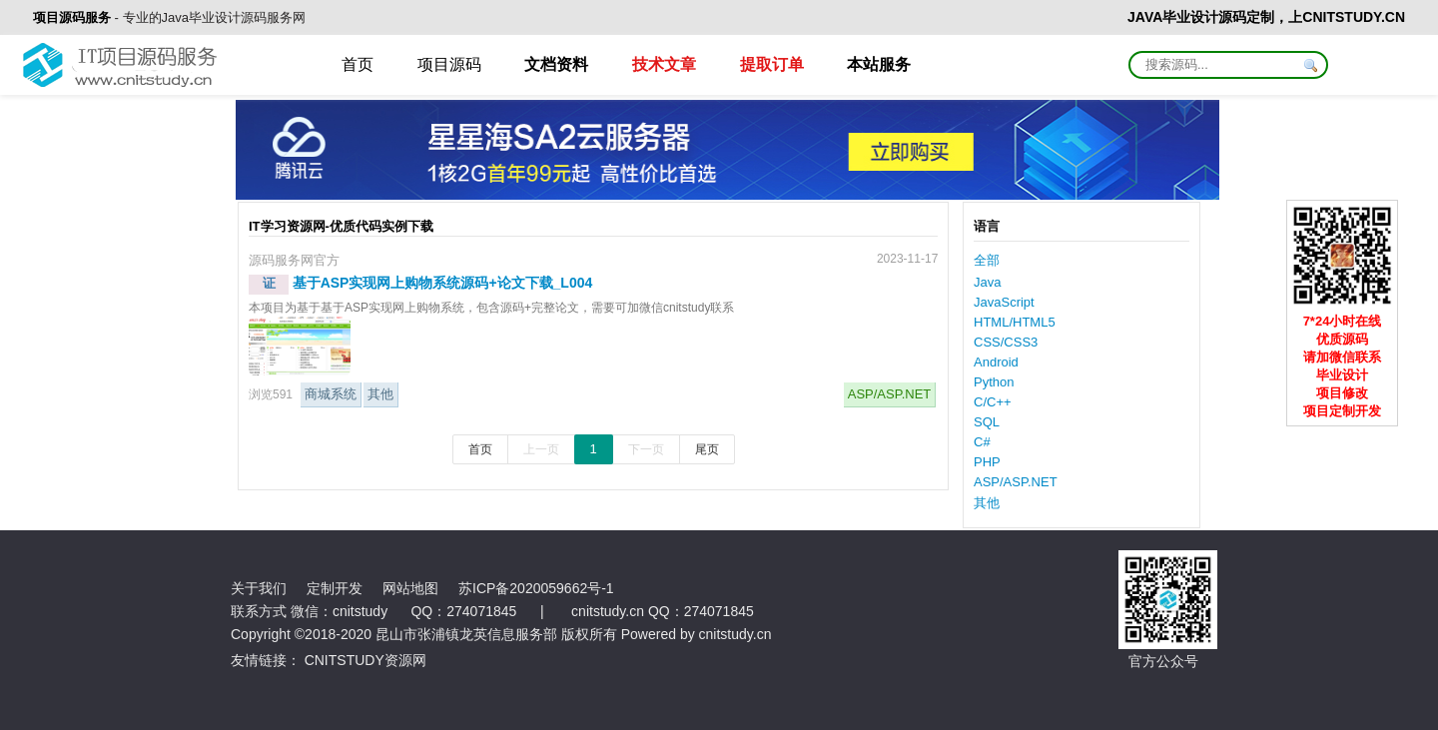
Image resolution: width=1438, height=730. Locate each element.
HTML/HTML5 (1015, 322)
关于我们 (259, 588)
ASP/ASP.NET (890, 393)
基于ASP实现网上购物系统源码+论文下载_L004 (443, 283)
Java (987, 282)
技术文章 (664, 64)
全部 (987, 260)
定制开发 (334, 588)
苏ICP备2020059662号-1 (536, 588)
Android (996, 362)
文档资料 (556, 64)
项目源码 (449, 64)
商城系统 (331, 393)
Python (994, 381)
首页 (357, 64)
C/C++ (993, 401)
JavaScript (1004, 302)
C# (982, 441)
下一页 (646, 449)
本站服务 (879, 64)
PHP (987, 461)
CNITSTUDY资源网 (365, 660)
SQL (987, 421)
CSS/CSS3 (1006, 342)
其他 (380, 393)
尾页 (707, 449)
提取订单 (772, 64)
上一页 (541, 449)
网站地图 (410, 588)
